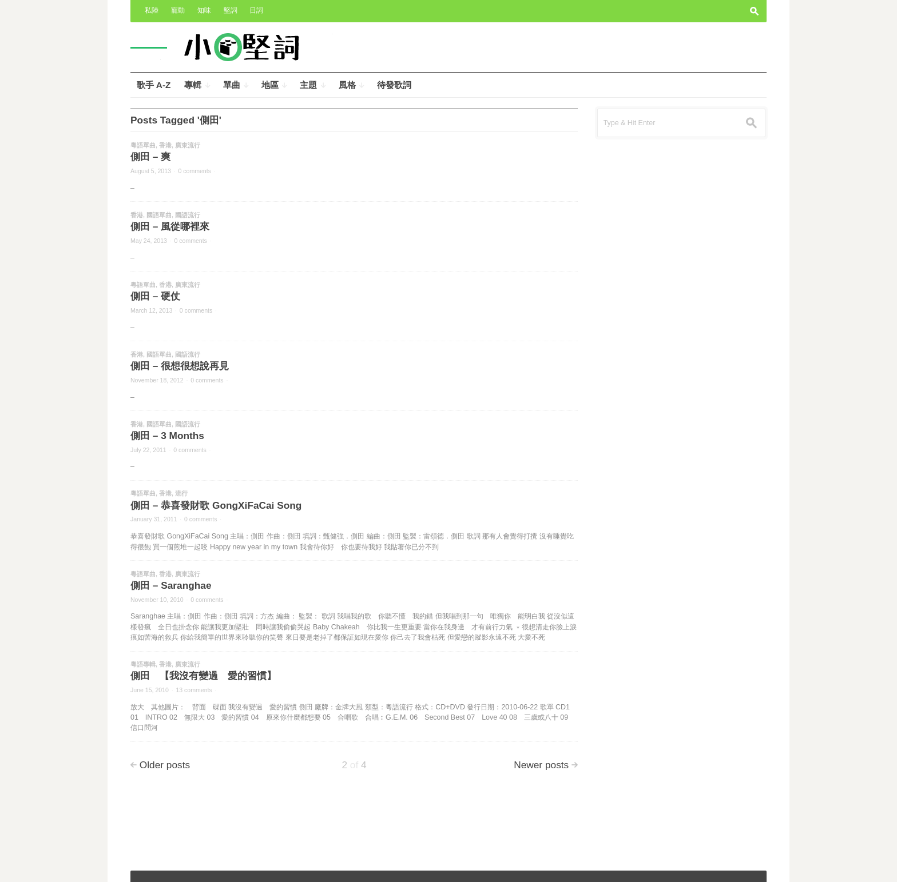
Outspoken (674, 865)
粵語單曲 (143, 145)
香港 (165, 145)
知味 (204, 10)
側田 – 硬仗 (155, 296)
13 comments (194, 690)
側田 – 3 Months (167, 435)
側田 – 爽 (150, 156)
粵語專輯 (143, 664)
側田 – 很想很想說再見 (179, 366)
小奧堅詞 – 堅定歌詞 (169, 865)
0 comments (194, 170)
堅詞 (230, 10)
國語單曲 (159, 214)
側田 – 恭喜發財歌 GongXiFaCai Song (215, 505)
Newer (541, 765)
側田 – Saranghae (170, 585)
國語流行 (187, 214)
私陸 (151, 10)
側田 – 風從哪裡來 (169, 226)
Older (165, 765)
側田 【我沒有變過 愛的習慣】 (203, 675)
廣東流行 (187, 145)
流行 (181, 493)
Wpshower (742, 865)
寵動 (178, 10)
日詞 (256, 10)
